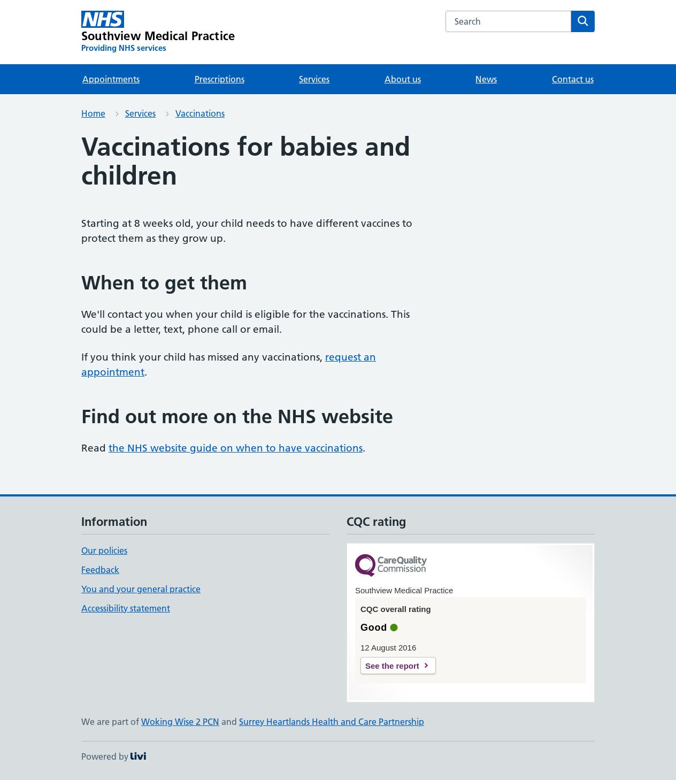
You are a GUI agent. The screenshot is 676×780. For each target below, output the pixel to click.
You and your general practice (141, 589)
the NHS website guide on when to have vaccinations (236, 448)
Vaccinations (200, 113)
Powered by (113, 756)
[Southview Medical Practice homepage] (158, 32)
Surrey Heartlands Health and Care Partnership (331, 721)
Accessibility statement (125, 608)
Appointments (111, 79)
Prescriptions (219, 79)
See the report (392, 665)
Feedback (100, 569)
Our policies (104, 550)
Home (93, 113)
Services (314, 79)
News (486, 79)
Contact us (573, 79)
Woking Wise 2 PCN (180, 721)
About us (403, 79)
